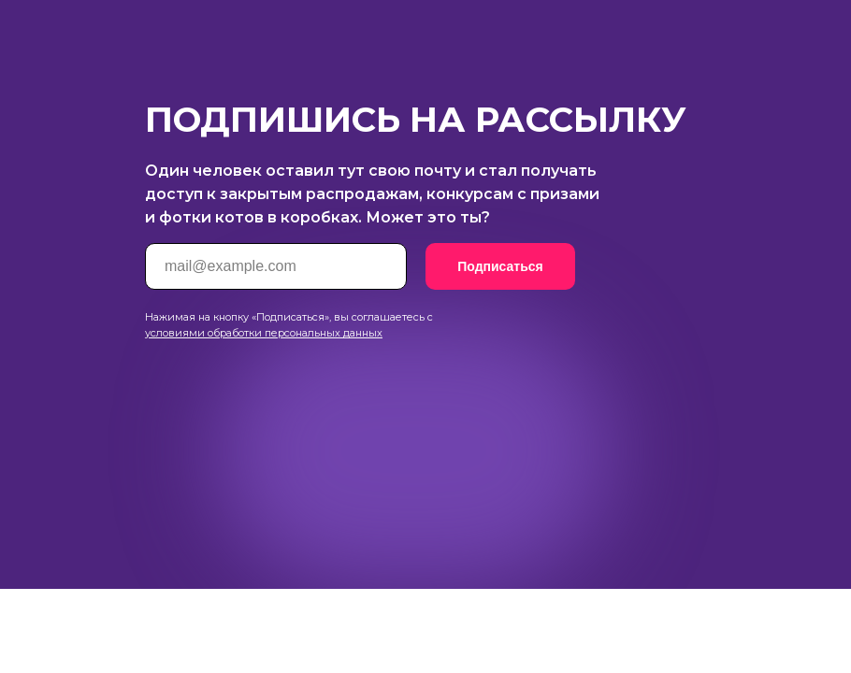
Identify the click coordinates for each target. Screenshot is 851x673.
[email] (276, 266)
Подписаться (500, 266)
